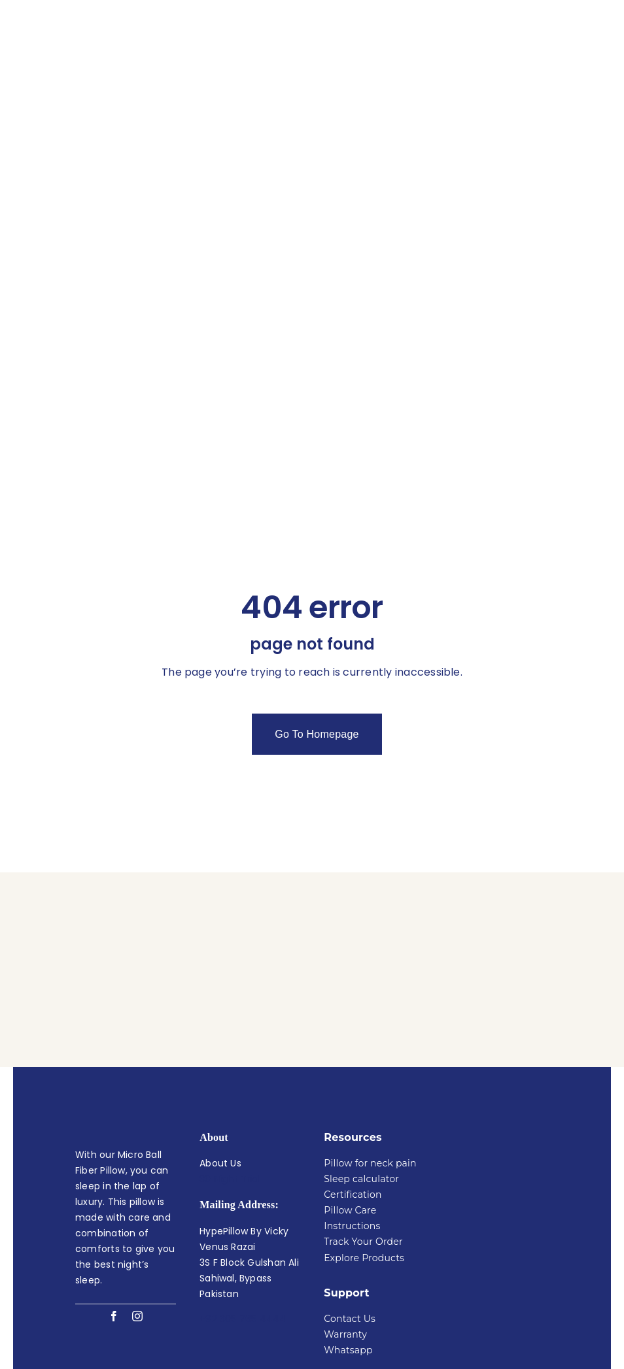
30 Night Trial (229, 1082)
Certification (352, 1098)
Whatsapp (348, 1253)
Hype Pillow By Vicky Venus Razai (329, 1331)
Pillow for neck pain (370, 1066)
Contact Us (349, 1222)
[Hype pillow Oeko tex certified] (498, 1027)
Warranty (345, 1238)
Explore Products (364, 1161)
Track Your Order (363, 1145)
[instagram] (137, 1219)
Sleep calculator (361, 1082)
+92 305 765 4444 (242, 1222)
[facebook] (114, 1219)
